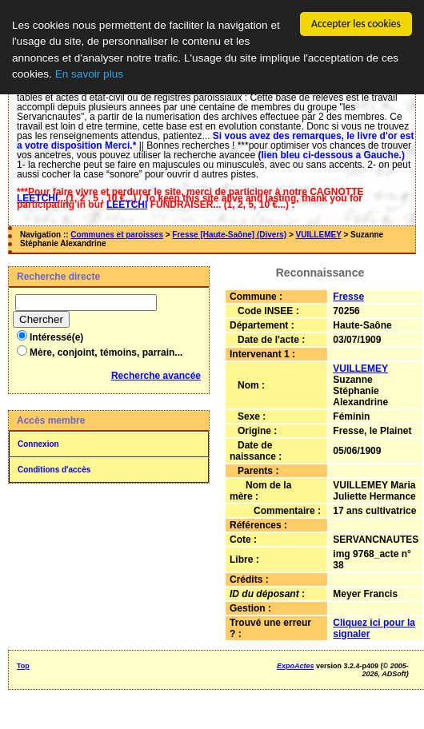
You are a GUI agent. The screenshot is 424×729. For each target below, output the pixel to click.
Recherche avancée (156, 375)
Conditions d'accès (54, 469)
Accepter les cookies (356, 23)
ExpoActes (295, 666)
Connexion (38, 444)
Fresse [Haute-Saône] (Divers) (229, 234)
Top (23, 666)
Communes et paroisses (116, 234)
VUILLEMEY (319, 234)
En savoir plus (89, 74)
